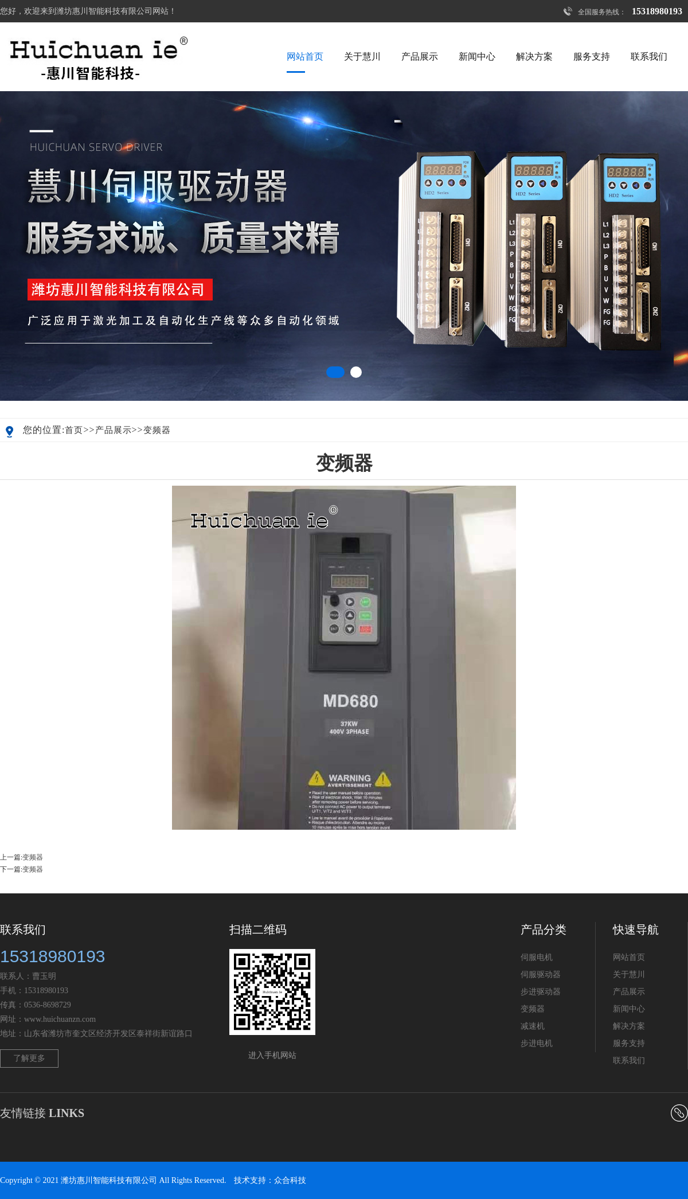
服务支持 (591, 56)
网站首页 (305, 56)
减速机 (533, 1026)
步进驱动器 (541, 991)
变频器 (157, 430)
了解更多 (29, 1058)
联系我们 (649, 56)
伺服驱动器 (541, 974)
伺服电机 (537, 957)
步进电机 (537, 1043)
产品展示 (419, 56)
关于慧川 (362, 56)
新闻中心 (477, 56)
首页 (74, 430)
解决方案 (534, 56)
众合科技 (290, 1180)
